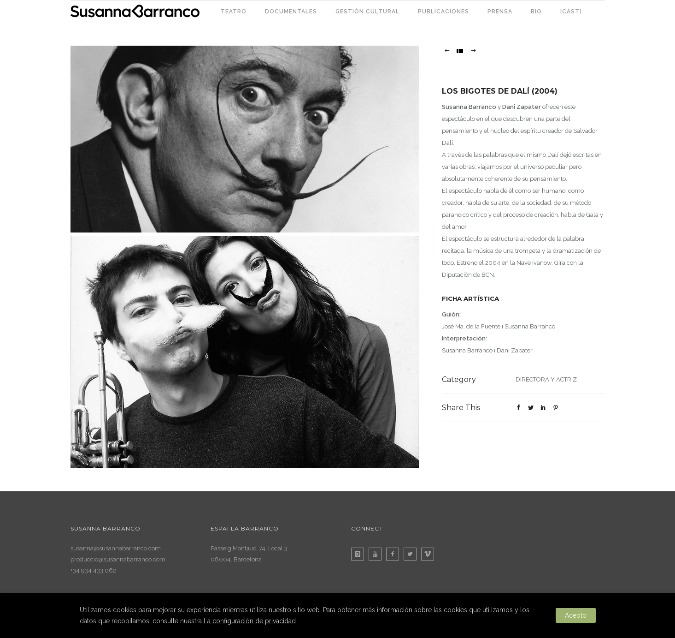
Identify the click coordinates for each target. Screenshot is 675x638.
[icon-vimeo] (430, 554)
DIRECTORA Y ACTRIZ (546, 379)
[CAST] (571, 11)
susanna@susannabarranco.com (115, 548)
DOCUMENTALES (291, 11)
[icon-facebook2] (395, 554)
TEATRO (234, 11)
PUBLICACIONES (443, 11)
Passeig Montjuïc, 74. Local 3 (249, 548)
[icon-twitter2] (412, 554)
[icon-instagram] (360, 554)
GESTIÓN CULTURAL (367, 11)
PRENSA (499, 11)
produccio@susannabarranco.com (117, 559)
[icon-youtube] (377, 554)
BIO (536, 11)
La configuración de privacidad (250, 621)
